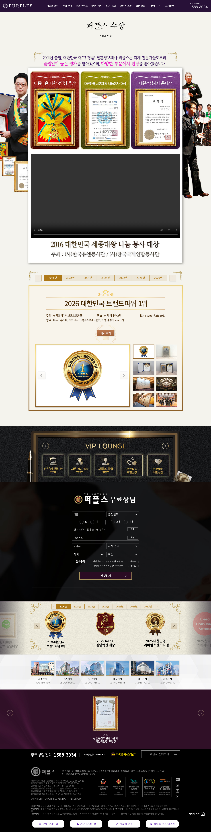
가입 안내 (67, 6)
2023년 (105, 606)
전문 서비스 (82, 6)
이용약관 (125, 770)
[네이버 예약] (197, 814)
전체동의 (80, 561)
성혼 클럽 (140, 6)
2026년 (63, 606)
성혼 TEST (111, 6)
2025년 (77, 606)
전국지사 (155, 6)
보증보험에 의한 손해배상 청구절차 (81, 773)
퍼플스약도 (93, 770)
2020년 (148, 606)
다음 (165, 446)
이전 (45, 446)
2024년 (91, 606)
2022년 (120, 606)
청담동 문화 (126, 6)
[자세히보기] (133, 561)
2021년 (134, 606)
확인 (133, 537)
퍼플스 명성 (52, 6)
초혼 (118, 521)
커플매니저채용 (79, 770)
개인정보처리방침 (139, 770)
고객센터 (169, 6)
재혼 (131, 521)
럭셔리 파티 (96, 6)
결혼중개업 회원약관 (109, 770)
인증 (133, 529)
